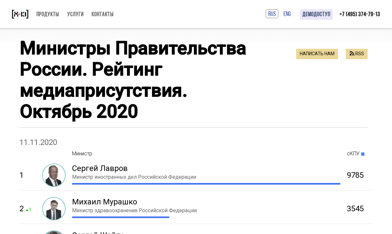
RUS (272, 13)
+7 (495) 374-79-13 (359, 14)
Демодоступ (316, 14)
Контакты (103, 14)
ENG (287, 13)
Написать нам (317, 53)
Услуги (75, 14)
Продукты (47, 14)
